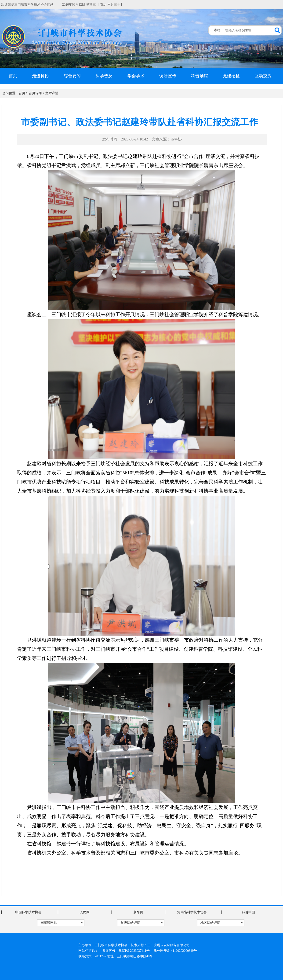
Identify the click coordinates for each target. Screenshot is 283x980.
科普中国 (248, 912)
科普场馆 (199, 76)
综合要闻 (72, 76)
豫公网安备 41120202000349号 (175, 950)
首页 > (23, 93)
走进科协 (40, 76)
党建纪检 (231, 76)
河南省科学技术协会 (192, 912)
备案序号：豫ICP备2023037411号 (126, 950)
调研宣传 (167, 76)
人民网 (85, 912)
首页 (13, 76)
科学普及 (104, 76)
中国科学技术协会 (28, 912)
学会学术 (135, 76)
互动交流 (263, 76)
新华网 (138, 912)
